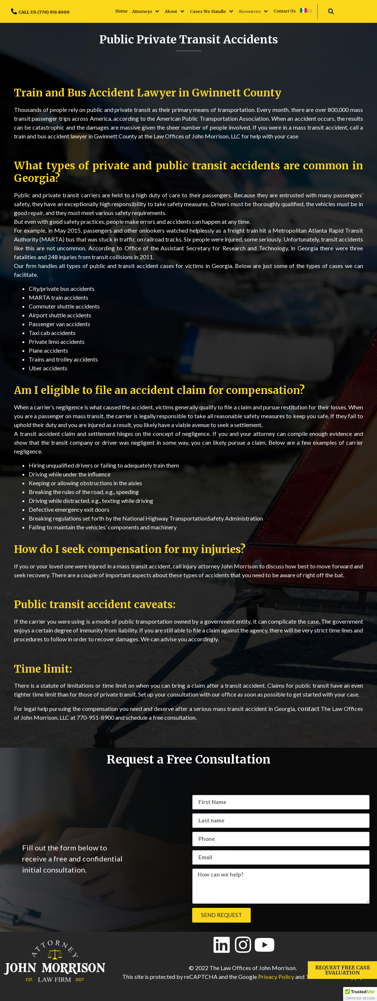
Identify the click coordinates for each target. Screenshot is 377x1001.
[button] (146, 11)
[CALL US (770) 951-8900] (14, 11)
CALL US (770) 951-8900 (44, 12)
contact (308, 708)
